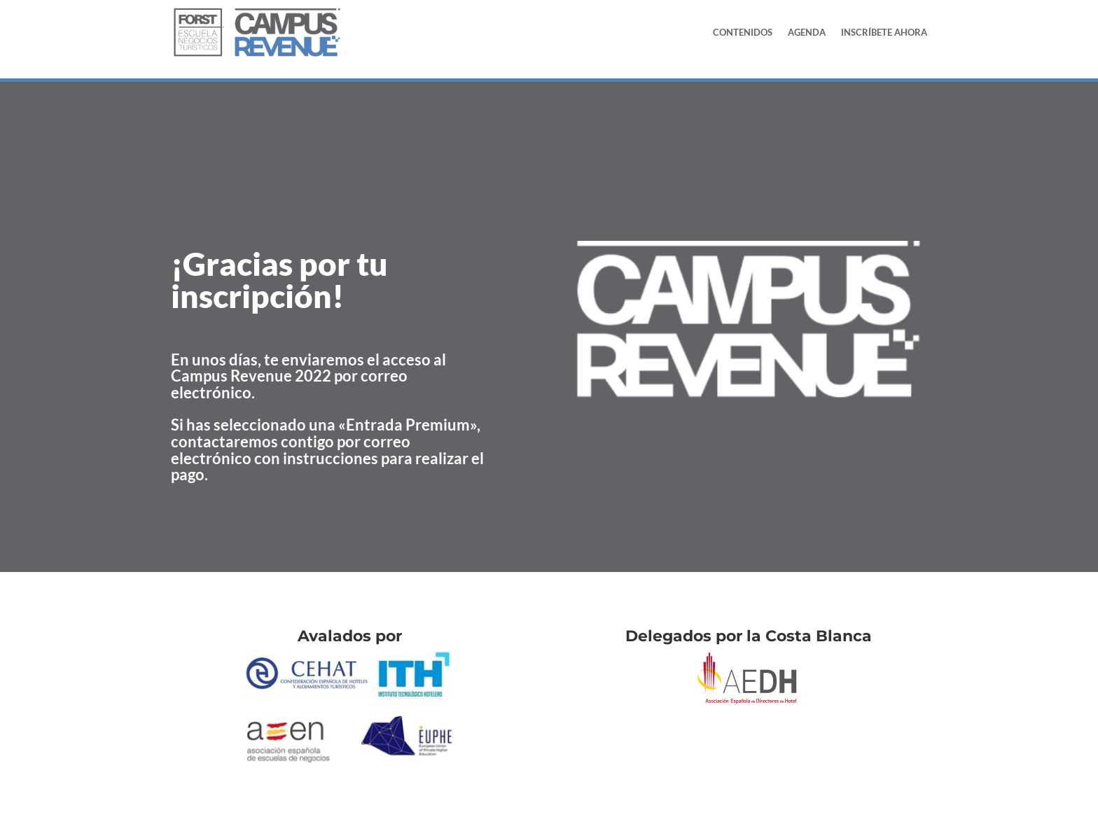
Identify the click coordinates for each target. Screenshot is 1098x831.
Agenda (807, 32)
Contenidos (742, 32)
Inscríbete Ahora (884, 32)
